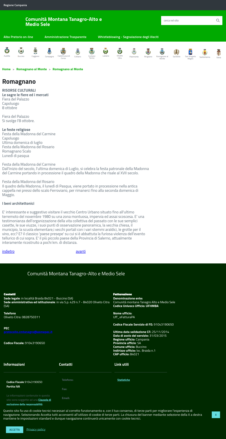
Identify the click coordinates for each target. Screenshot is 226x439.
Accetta (14, 430)
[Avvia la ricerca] (217, 20)
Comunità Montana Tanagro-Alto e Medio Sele (63, 22)
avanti (81, 251)
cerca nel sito (171, 20)
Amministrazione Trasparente (66, 36)
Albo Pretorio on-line (18, 36)
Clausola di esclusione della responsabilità (28, 402)
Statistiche (123, 380)
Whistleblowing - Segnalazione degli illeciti (128, 36)
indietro (8, 251)
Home (6, 69)
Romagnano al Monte (31, 69)
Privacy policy (35, 429)
